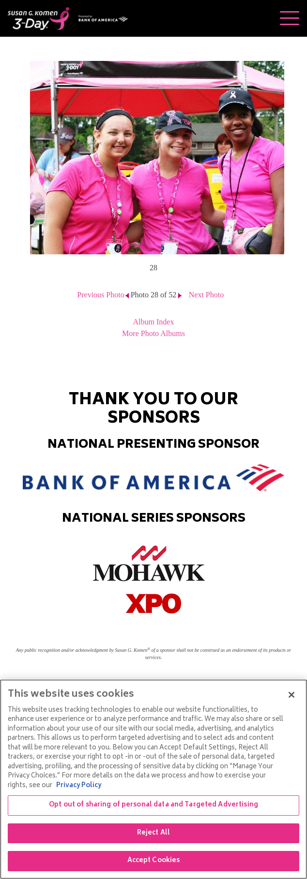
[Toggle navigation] (289, 18)
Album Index (153, 322)
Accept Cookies (153, 860)
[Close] (291, 694)
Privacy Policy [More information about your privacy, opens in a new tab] (78, 785)
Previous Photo (100, 295)
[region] (153, 779)
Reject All (153, 833)
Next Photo (206, 295)
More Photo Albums (153, 333)
